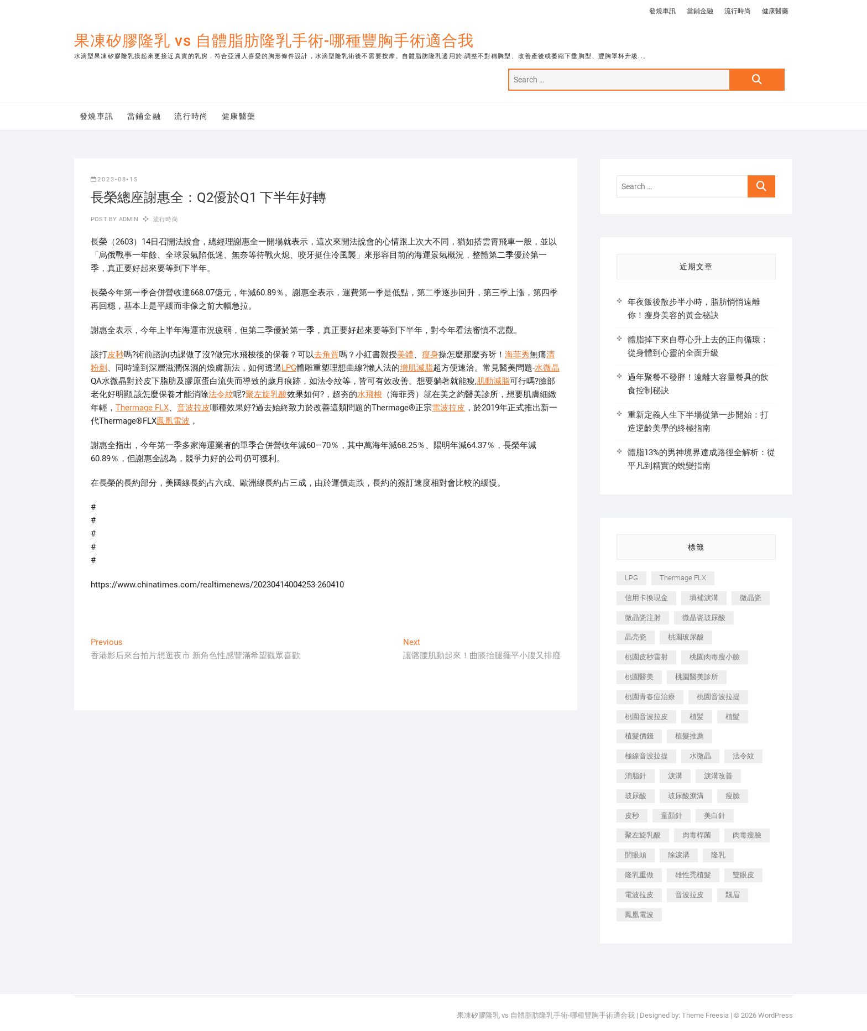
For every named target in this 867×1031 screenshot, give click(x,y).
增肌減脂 (416, 368)
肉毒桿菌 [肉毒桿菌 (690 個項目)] (696, 835)
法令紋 (220, 394)
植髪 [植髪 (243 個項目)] (697, 716)
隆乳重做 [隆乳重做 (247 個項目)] (639, 875)
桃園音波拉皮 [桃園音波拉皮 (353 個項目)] (646, 716)
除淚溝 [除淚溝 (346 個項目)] (679, 855)
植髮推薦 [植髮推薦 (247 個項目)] (689, 736)
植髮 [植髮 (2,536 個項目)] (732, 716)
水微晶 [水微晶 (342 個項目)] (700, 756)
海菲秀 (517, 355)
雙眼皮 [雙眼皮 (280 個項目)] (743, 875)
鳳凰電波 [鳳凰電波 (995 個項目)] (639, 914)
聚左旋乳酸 (266, 394)
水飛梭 (369, 394)
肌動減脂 (493, 381)
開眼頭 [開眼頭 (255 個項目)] (635, 855)
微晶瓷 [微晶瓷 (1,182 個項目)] (750, 597)
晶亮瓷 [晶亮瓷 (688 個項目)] (635, 637)
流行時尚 (737, 11)
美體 (405, 355)
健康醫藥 (775, 11)
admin (127, 219)
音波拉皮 (193, 408)
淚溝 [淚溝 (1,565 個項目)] (675, 776)
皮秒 (115, 355)
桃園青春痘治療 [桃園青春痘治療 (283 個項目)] (650, 696)
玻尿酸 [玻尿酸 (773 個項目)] (635, 796)
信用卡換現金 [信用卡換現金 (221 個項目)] (646, 597)
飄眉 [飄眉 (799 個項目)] (732, 895)
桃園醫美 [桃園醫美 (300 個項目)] (639, 677)
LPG (288, 368)
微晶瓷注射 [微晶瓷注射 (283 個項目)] (643, 617)
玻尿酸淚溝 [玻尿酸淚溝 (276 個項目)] (686, 796)
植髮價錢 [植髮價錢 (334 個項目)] (639, 736)
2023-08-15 (114, 179)
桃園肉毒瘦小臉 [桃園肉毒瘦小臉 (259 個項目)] (715, 657)
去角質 (326, 355)
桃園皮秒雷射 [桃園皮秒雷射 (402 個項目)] (646, 657)
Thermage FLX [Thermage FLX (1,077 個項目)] (683, 578)
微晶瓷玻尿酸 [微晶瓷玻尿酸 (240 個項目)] (703, 617)
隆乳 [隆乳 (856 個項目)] (718, 855)
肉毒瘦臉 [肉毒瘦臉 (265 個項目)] (747, 835)
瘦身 (430, 355)
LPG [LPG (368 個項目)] (631, 578)
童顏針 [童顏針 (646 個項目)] (671, 815)
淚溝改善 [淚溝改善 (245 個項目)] (718, 776)
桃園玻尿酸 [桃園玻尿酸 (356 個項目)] (686, 637)
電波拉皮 (448, 408)
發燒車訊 (662, 11)
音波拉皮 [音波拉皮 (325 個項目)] (689, 895)
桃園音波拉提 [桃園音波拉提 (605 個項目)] (718, 696)
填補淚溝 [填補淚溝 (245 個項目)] (704, 597)
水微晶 (547, 368)
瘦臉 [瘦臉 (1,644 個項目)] (732, 796)
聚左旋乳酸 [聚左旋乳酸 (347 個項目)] (643, 835)
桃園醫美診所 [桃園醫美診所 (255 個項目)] (696, 677)
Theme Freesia (705, 1015)
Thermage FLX (142, 408)
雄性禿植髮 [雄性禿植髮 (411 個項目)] (693, 875)
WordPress (775, 1015)
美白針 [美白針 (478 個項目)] (714, 815)
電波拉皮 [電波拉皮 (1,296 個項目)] (639, 895)
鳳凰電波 (173, 421)
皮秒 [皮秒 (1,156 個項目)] (632, 815)
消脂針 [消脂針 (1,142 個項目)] (635, 776)
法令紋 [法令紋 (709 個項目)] (743, 756)
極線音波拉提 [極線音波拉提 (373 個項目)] (646, 756)
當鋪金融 (700, 11)
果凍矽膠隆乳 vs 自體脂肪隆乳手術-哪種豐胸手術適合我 (274, 41)
